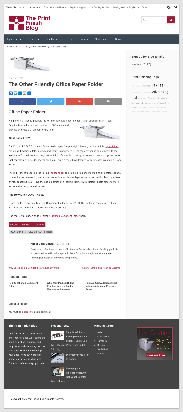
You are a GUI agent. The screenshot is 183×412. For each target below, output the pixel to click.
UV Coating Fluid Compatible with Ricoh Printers (34, 267)
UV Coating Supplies (100, 7)
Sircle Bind (102, 349)
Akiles (100, 332)
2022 (165, 107)
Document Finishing (20, 224)
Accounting (164, 103)
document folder (17, 232)
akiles (158, 85)
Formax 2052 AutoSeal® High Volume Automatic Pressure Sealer (102, 286)
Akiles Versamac (137, 86)
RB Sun (101, 344)
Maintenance (101, 38)
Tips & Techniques (78, 38)
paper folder (112, 146)
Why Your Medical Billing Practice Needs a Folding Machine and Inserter (60, 286)
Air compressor (163, 98)
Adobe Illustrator (157, 107)
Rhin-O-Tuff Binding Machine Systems (101, 267)
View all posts (63, 243)
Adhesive (152, 97)
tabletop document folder (40, 232)
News (118, 38)
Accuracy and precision (141, 103)
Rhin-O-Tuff (103, 336)
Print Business (54, 38)
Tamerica (102, 340)
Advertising (148, 85)
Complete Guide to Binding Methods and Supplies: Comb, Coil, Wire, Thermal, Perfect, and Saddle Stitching (69, 341)
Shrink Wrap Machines (55, 7)
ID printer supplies (78, 7)
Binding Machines (15, 7)
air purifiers (147, 107)
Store (144, 7)
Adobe (140, 98)
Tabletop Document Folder (65, 215)
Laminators (34, 7)
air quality (155, 103)
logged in (26, 311)
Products (34, 38)
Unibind (101, 353)
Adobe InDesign (150, 112)
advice (145, 98)
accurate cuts (137, 107)
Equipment (14, 38)
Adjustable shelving (138, 112)
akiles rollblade (161, 112)
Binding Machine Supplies (126, 7)
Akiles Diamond (146, 92)
